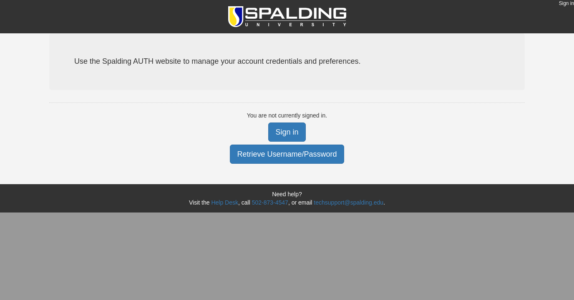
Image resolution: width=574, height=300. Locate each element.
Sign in (566, 3)
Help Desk (224, 202)
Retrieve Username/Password (287, 154)
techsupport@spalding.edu (348, 202)
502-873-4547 (270, 202)
